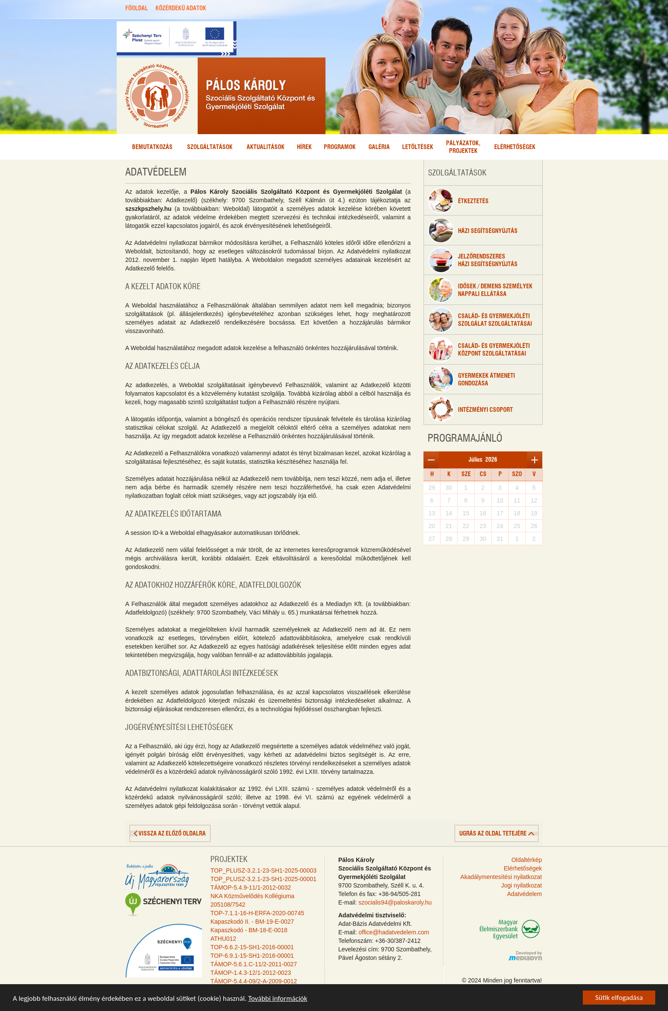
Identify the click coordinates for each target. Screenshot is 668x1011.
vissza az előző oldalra (172, 834)
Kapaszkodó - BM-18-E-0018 (249, 930)
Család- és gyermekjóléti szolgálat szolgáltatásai (480, 320)
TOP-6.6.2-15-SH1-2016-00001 (252, 947)
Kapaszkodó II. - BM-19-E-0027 (252, 921)
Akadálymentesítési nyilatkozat (501, 876)
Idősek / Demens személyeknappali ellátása (480, 290)
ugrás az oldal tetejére (493, 834)
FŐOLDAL (136, 8)
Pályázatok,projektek (463, 147)
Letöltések (417, 147)
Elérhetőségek (515, 147)
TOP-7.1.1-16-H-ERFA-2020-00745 (257, 913)
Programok (340, 147)
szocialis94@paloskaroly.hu (395, 902)
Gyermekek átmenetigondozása (471, 379)
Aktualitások (266, 147)
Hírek (304, 147)
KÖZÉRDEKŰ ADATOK (180, 8)
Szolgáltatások (210, 147)
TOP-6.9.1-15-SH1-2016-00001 (252, 955)
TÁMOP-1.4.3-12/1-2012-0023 (250, 972)
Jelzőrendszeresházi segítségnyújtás (473, 260)
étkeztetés (458, 200)
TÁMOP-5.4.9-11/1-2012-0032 (250, 887)
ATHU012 (223, 938)
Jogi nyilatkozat (521, 885)
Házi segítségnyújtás (473, 230)
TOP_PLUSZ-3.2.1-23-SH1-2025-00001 (263, 879)
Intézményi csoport (470, 409)
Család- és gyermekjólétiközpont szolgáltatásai (479, 349)
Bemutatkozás (152, 147)
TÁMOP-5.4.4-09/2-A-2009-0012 (253, 981)
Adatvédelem (524, 893)
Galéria (379, 147)
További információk (277, 999)
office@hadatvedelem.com (393, 932)
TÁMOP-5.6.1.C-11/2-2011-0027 (253, 964)
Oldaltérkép (526, 859)
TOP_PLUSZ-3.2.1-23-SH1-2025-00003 (263, 870)
